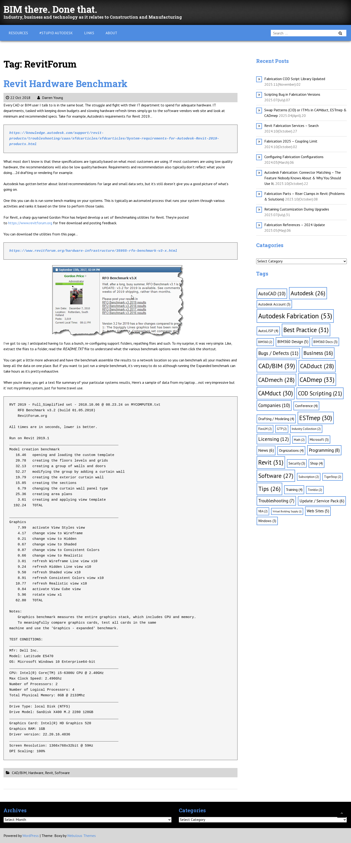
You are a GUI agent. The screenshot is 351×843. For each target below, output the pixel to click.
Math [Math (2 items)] (299, 440)
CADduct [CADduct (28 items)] (317, 366)
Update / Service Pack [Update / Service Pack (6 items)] (321, 500)
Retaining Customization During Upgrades (296, 209)
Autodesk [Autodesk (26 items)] (308, 293)
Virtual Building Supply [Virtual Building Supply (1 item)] (287, 511)
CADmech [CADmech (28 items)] (276, 380)
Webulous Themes (81, 835)
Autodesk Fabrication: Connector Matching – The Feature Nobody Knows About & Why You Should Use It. (302, 178)
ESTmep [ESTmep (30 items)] (315, 418)
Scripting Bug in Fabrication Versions (292, 94)
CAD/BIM (19, 772)
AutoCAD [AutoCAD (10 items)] (272, 293)
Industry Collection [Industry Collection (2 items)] (306, 429)
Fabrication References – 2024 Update (294, 224)
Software (62, 772)
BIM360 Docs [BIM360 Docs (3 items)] (325, 342)
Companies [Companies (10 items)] (274, 405)
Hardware (35, 772)
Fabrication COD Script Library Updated (294, 78)
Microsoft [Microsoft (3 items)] (319, 439)
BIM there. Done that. (50, 9)
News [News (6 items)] (266, 450)
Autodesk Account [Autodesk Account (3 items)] (274, 304)
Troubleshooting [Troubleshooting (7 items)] (276, 500)
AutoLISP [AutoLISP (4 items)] (268, 330)
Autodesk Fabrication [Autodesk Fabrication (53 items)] (295, 315)
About (111, 33)
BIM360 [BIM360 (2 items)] (265, 342)
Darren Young (50, 97)
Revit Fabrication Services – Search (291, 125)
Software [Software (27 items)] (275, 475)
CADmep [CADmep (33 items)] (317, 380)
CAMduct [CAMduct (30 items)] (275, 393)
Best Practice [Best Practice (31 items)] (306, 330)
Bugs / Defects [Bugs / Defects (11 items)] (278, 353)
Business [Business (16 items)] (318, 353)
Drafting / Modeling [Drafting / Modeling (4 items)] (276, 418)
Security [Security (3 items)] (297, 463)
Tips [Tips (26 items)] (269, 489)
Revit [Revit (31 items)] (270, 462)
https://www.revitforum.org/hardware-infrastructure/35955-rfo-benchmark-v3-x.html (93, 251)
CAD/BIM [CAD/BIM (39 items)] (276, 366)
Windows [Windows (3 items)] (267, 521)
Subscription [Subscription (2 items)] (309, 477)
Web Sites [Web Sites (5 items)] (318, 510)
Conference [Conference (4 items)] (306, 405)
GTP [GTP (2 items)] (282, 429)
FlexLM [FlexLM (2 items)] (265, 429)
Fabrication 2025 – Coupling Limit (290, 141)
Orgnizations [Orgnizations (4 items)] (291, 450)
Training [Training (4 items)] (294, 489)
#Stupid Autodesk (56, 33)
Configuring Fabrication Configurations (293, 156)
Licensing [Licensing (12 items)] (273, 439)
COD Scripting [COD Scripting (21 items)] (320, 393)
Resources (18, 33)
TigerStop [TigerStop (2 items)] (332, 477)
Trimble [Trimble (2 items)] (315, 490)
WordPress (30, 835)
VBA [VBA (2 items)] (263, 511)
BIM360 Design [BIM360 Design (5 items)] (292, 341)
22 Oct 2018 (18, 97)
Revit (49, 772)
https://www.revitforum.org (29, 223)
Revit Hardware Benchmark (65, 83)
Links (89, 33)
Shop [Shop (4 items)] (316, 463)
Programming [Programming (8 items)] (324, 450)
